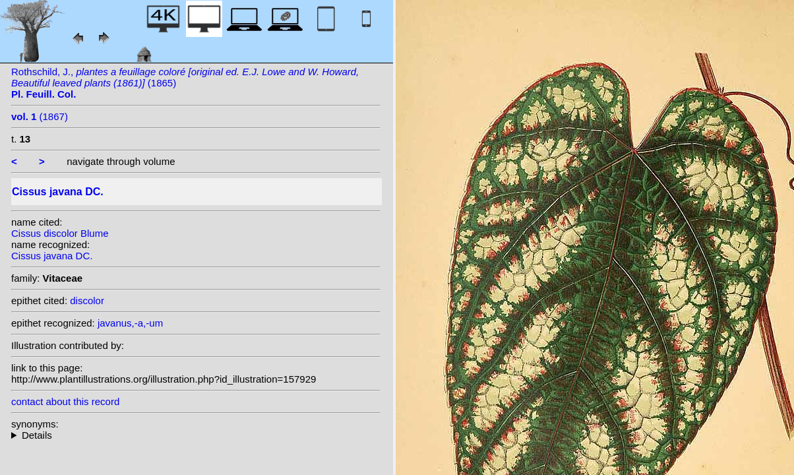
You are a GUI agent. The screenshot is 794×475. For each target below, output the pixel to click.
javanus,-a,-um (130, 323)
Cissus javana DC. (51, 255)
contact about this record (65, 401)
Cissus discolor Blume (60, 233)
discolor (87, 300)
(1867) (39, 116)
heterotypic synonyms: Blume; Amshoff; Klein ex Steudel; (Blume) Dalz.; (196, 435)
